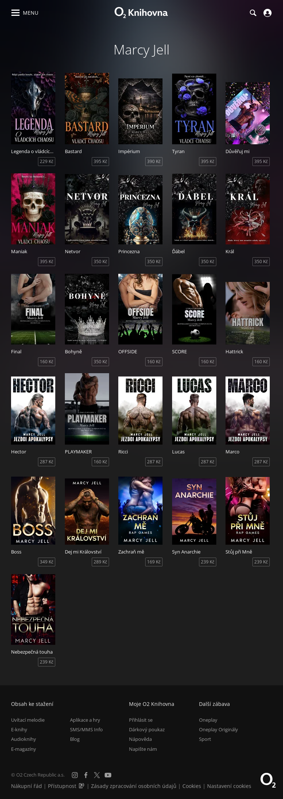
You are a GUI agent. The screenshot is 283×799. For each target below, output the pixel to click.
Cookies (191, 785)
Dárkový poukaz (147, 729)
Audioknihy (23, 739)
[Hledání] (252, 13)
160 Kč (46, 361)
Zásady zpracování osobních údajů (134, 785)
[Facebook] (85, 775)
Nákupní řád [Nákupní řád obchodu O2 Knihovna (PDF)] (26, 785)
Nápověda (140, 739)
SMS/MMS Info (86, 729)
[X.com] (96, 775)
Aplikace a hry (85, 720)
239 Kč (207, 562)
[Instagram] (74, 775)
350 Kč (100, 261)
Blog (75, 739)
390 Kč (154, 161)
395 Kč (100, 161)
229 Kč (46, 161)
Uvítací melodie (28, 720)
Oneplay (208, 720)
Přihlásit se (141, 720)
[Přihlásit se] (266, 13)
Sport (205, 739)
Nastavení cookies (229, 785)
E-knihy (19, 729)
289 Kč (100, 562)
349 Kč (46, 562)
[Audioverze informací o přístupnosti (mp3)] (82, 786)
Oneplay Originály (218, 729)
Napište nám (143, 749)
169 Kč (154, 562)
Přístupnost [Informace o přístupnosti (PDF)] (62, 785)
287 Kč (46, 462)
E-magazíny (23, 749)
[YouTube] (107, 775)
